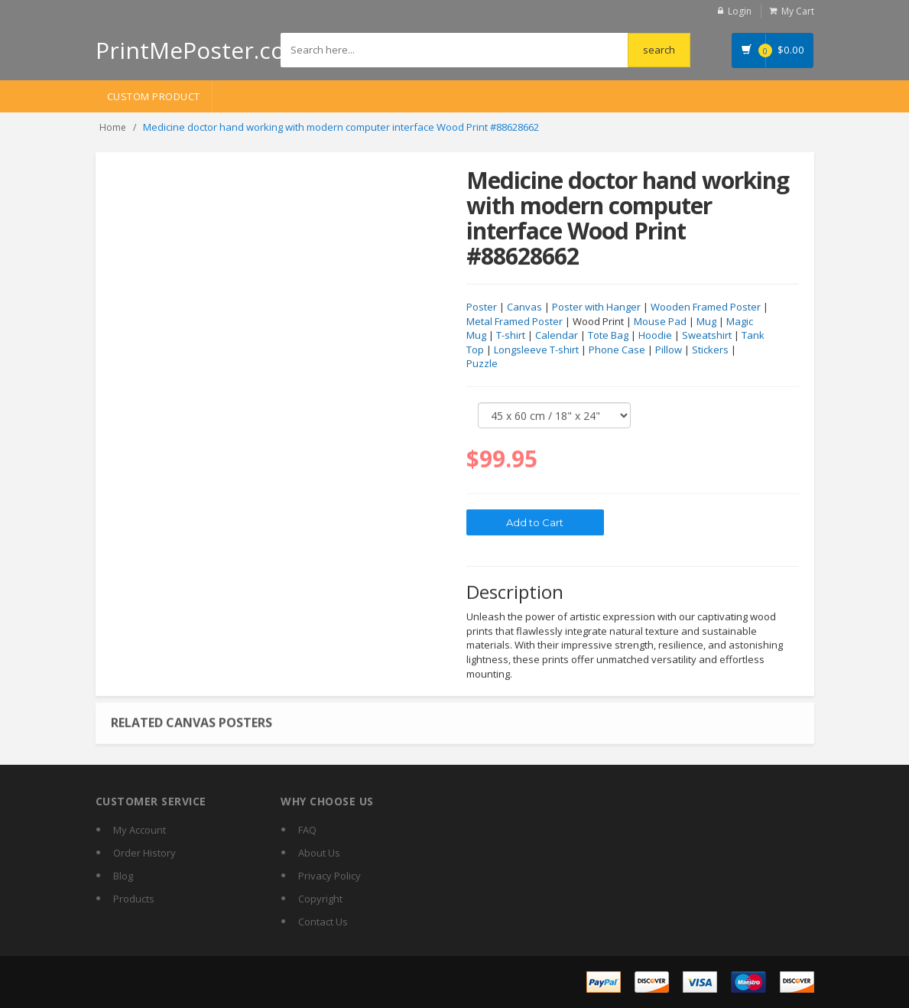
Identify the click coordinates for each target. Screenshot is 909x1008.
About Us (319, 853)
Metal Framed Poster (514, 322)
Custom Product (153, 96)
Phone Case (617, 350)
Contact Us (323, 921)
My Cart (797, 11)
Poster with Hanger (596, 307)
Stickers (710, 350)
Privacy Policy (329, 876)
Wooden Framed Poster (706, 307)
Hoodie (655, 336)
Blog (123, 876)
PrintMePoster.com (201, 50)
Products (133, 899)
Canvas (524, 307)
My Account (139, 830)
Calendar (556, 336)
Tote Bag (608, 336)
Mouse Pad (660, 322)
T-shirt (510, 336)
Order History (144, 853)
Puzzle (482, 364)
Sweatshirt (707, 336)
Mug (706, 322)
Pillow (668, 350)
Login (740, 11)
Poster (481, 307)
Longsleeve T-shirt (536, 350)
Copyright (320, 899)
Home (112, 127)
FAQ (307, 830)
